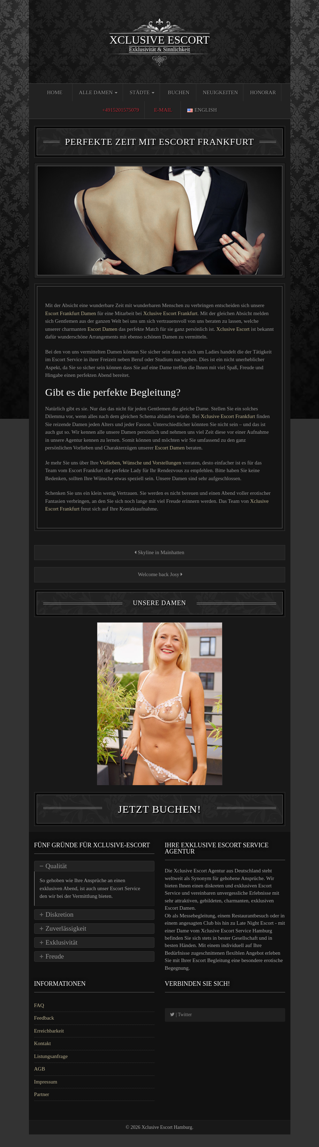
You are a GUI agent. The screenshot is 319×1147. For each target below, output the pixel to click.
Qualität (56, 878)
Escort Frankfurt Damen (71, 313)
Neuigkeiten (220, 92)
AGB (39, 1081)
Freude (55, 968)
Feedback (44, 1030)
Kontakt (42, 1056)
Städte (142, 92)
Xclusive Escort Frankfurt (170, 313)
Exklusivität (62, 954)
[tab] (94, 878)
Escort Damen (103, 329)
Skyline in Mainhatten (159, 552)
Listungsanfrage (51, 1068)
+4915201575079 (120, 110)
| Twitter (181, 1027)
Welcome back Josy (159, 574)
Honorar (263, 92)
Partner (41, 1106)
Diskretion (60, 926)
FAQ (39, 1018)
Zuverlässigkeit (66, 940)
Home (54, 92)
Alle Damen (98, 92)
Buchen (179, 92)
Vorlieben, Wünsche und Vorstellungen (141, 462)
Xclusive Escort (234, 329)
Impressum (46, 1094)
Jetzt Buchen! (159, 821)
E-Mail (163, 110)
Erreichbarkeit (49, 1043)
